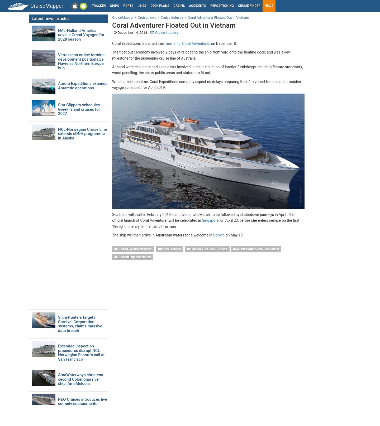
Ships (114, 6)
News (269, 6)
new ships (171, 249)
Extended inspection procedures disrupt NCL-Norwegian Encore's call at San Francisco (81, 352)
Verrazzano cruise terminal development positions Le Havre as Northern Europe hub (82, 61)
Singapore (210, 220)
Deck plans (159, 6)
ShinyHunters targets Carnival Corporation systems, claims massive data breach (80, 324)
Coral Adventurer (195, 43)
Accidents (197, 6)
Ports (129, 6)
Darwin (219, 235)
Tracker (99, 6)
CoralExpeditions (134, 257)
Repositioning (222, 6)
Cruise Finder (249, 6)
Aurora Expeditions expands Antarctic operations (82, 85)
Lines (142, 6)
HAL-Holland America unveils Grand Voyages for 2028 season (81, 35)
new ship (173, 43)
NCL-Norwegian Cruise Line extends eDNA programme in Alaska (82, 134)
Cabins (179, 6)
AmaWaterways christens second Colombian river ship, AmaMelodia (80, 379)
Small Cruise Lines (208, 249)
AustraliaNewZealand (257, 249)
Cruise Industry (164, 33)
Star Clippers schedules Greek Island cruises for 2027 (79, 109)
